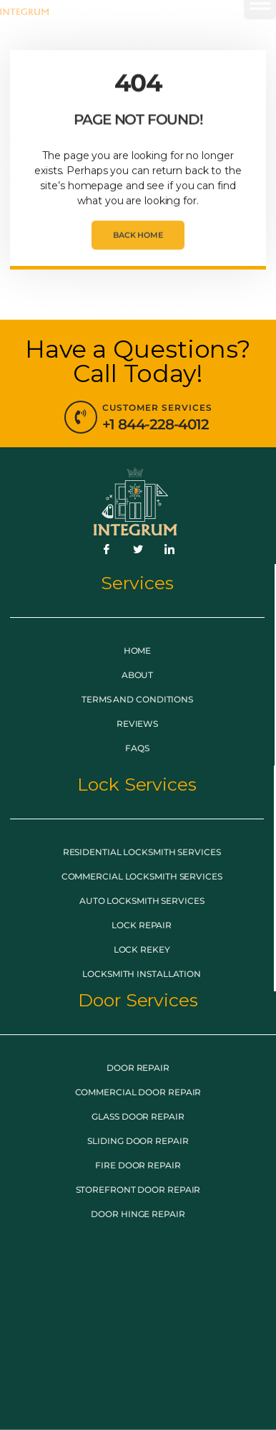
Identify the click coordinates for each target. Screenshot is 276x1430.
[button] (260, 28)
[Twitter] (138, 550)
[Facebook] (106, 550)
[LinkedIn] (169, 550)
